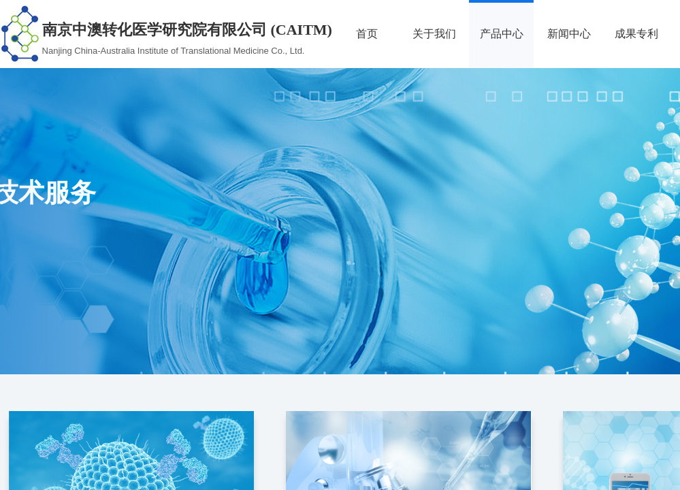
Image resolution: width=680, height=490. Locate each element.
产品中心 (501, 33)
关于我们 (434, 33)
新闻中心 (569, 33)
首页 (367, 33)
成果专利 (636, 33)
